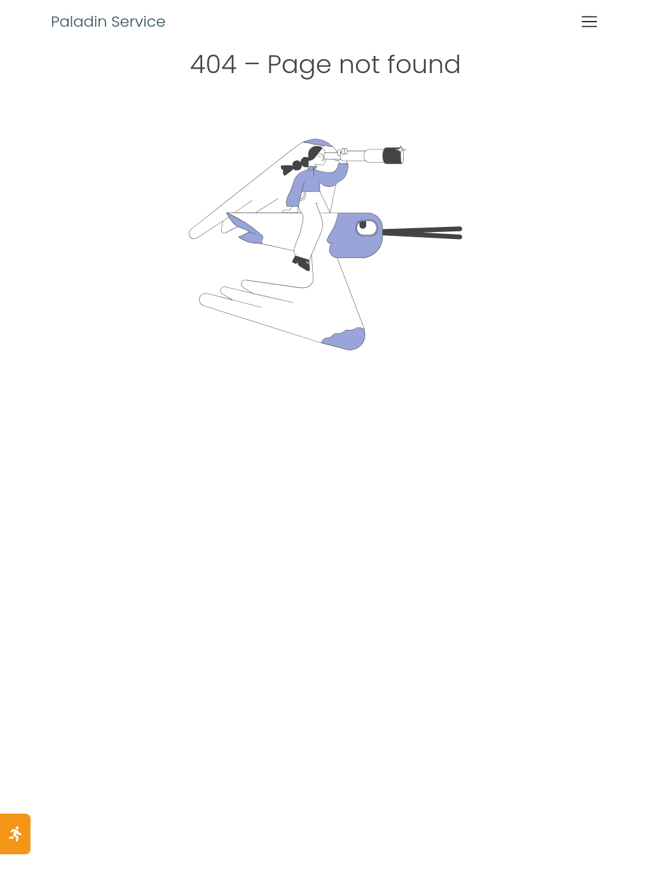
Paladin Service (108, 21)
